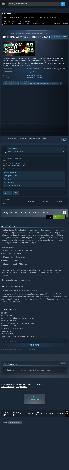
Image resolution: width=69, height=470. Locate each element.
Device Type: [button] (6, 433)
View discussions (9, 184)
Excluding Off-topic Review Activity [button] (38, 427)
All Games (4, 35)
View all (63, 364)
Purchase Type (15, 418)
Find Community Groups (12, 187)
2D (57, 85)
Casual (53, 85)
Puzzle (17, 85)
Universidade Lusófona (34, 77)
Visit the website (10, 174)
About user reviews (7, 388)
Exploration (24, 85)
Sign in (4, 140)
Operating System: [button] (32, 430)
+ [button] (60, 85)
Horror (5, 85)
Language (27, 418)
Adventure (32, 85)
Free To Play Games (16, 35)
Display (58, 418)
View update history (10, 177)
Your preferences (21, 388)
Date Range (38, 418)
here (38, 371)
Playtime (48, 418)
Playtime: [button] (56, 427)
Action (11, 85)
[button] (9, 427)
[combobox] (34, 4)
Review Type (5, 418)
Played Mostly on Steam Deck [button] (11, 430)
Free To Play (30, 162)
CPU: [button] (44, 430)
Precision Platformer (43, 85)
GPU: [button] (52, 430)
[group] (34, 430)
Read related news (10, 180)
